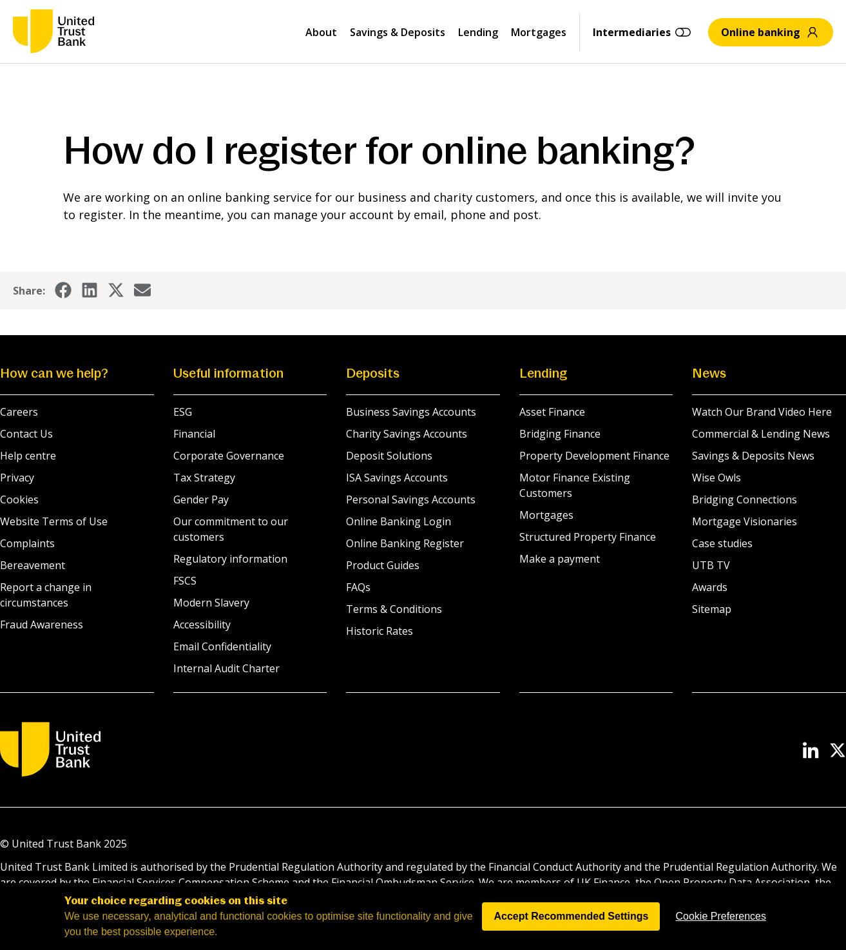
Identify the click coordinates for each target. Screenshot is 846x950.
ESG (182, 412)
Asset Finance (552, 412)
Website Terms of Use (54, 521)
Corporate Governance (228, 456)
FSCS (185, 581)
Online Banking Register (405, 543)
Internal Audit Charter (226, 668)
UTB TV (711, 565)
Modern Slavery (211, 603)
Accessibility (202, 624)
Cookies (19, 499)
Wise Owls (716, 477)
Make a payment (559, 559)
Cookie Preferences (720, 936)
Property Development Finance (594, 456)
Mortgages (538, 32)
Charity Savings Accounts (406, 434)
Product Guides (382, 565)
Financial (194, 434)
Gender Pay (201, 499)
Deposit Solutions (389, 456)
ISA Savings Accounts (397, 477)
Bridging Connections (744, 499)
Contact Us (26, 434)
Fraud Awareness (41, 624)
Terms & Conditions (394, 609)
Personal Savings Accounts (411, 499)
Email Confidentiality (222, 646)
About (321, 32)
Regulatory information (230, 559)
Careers (19, 412)
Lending (478, 32)
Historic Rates (379, 631)
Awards (709, 587)
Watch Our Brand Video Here (762, 412)
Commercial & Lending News (761, 434)
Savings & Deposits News (753, 456)
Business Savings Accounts (411, 412)
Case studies (722, 543)
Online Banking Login (398, 521)
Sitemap (711, 609)
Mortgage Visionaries (744, 521)
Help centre (28, 456)
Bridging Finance (560, 434)
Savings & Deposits (397, 32)
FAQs (358, 587)
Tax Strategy (204, 477)
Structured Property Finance (587, 537)
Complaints (27, 543)
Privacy (17, 477)
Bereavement (32, 565)
